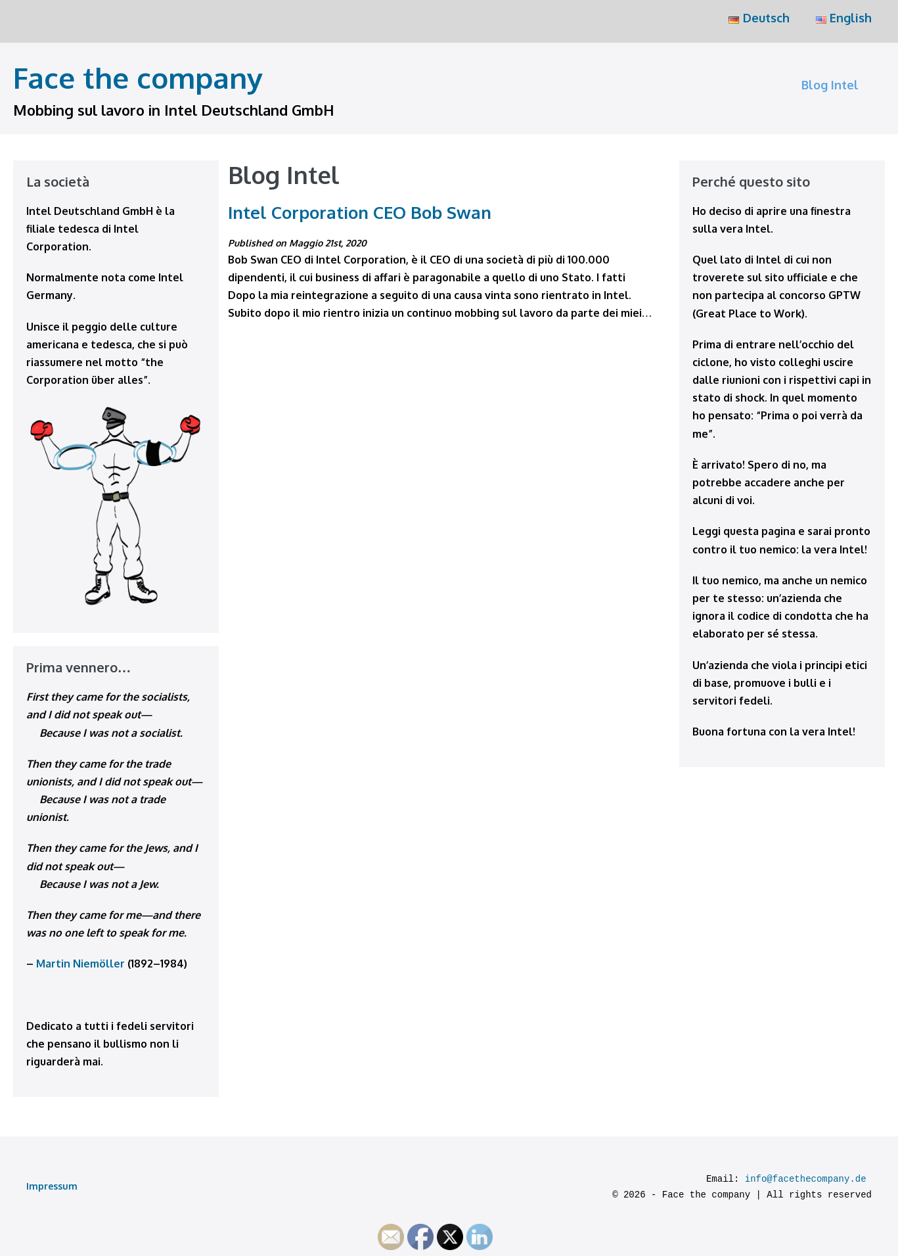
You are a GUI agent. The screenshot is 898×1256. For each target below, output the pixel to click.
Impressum (52, 1186)
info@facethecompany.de (805, 1179)
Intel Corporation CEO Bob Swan (359, 212)
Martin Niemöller (80, 963)
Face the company (138, 77)
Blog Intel (830, 85)
